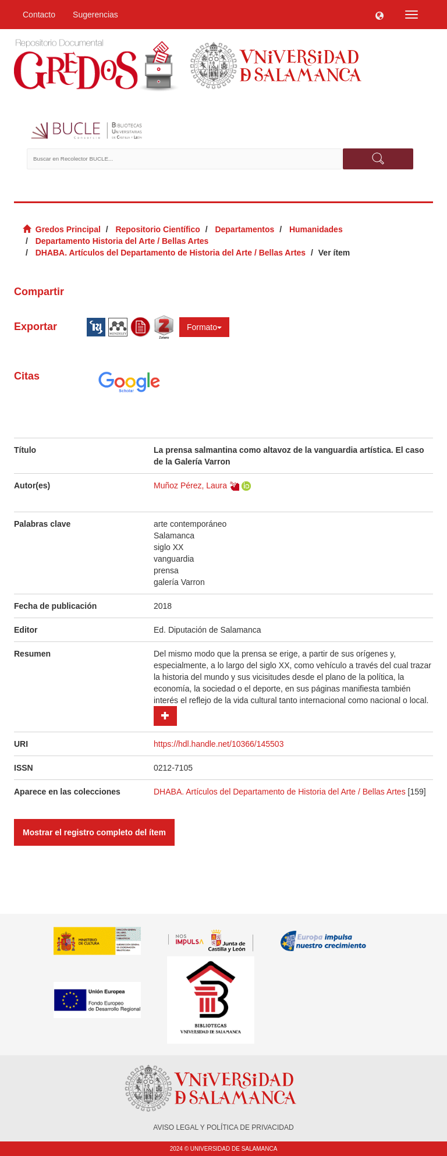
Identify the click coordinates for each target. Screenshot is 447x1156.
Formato (204, 327)
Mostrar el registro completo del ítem (94, 832)
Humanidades (316, 229)
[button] (379, 14)
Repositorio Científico (157, 229)
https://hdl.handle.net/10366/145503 (218, 744)
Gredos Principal (68, 229)
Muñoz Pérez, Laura (190, 485)
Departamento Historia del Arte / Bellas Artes (122, 241)
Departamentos (244, 229)
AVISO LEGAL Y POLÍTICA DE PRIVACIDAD (223, 1127)
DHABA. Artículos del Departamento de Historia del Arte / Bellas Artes (171, 252)
